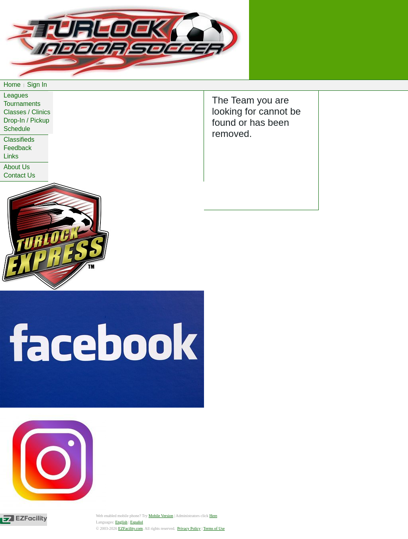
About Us (17, 167)
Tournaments (22, 103)
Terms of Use (214, 528)
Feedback (17, 148)
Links (11, 156)
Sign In (37, 84)
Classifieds (19, 139)
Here (213, 516)
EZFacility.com (130, 528)
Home (12, 84)
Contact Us (19, 175)
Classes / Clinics (27, 112)
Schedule (17, 128)
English (121, 522)
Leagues (16, 95)
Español (136, 522)
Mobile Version (161, 516)
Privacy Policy (189, 528)
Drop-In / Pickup (26, 120)
